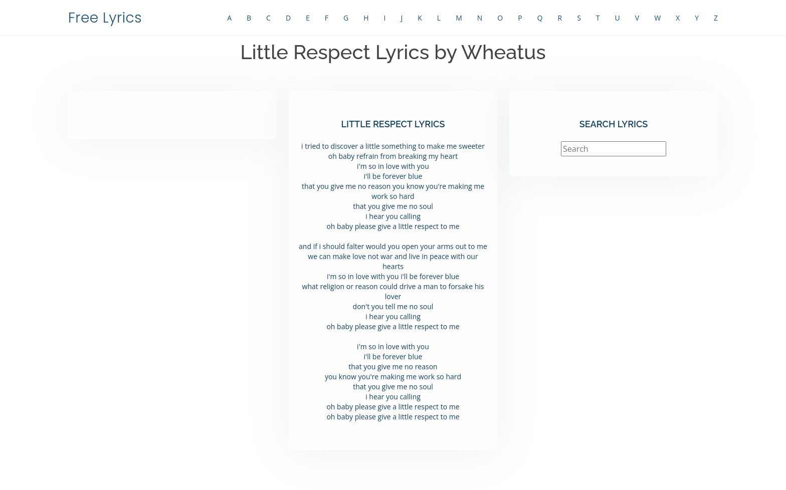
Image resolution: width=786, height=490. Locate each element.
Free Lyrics (105, 18)
